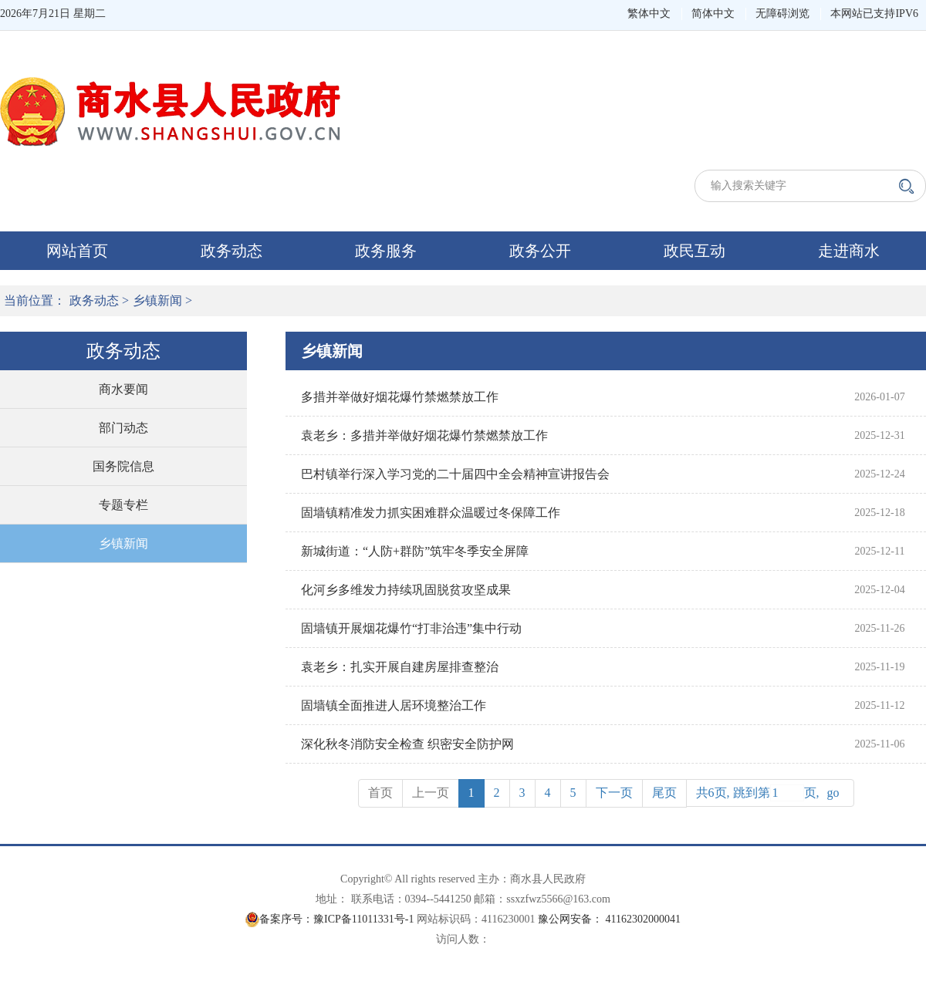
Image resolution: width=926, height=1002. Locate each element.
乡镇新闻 (157, 300)
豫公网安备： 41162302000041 (609, 919)
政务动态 (231, 250)
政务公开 (540, 250)
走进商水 (849, 250)
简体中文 (713, 13)
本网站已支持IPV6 (874, 13)
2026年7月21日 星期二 (53, 13)
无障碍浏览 (782, 13)
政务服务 (386, 250)
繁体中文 (649, 13)
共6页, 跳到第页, (770, 792)
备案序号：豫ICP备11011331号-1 (336, 919)
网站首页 (77, 250)
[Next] (614, 793)
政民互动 (694, 250)
